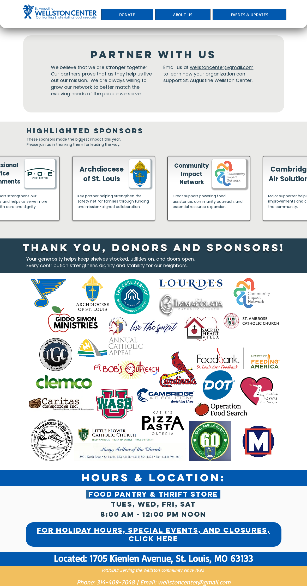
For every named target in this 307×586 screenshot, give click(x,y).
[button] (183, 14)
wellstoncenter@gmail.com (222, 67)
